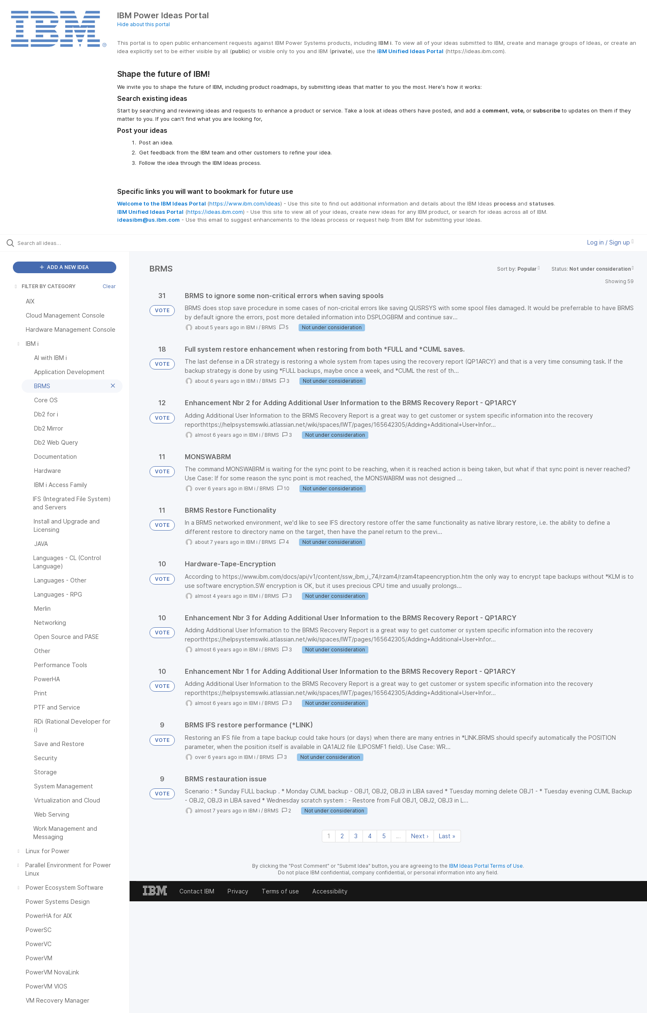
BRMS (269, 327)
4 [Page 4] (370, 835)
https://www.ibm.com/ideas (244, 203)
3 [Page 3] (356, 835)
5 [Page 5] (384, 835)
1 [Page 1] (328, 835)
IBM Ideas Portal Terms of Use (486, 866)
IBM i (251, 327)
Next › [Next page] (420, 835)
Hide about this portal (143, 24)
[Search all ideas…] (75, 243)
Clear (109, 286)
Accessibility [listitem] (330, 891)
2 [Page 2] (342, 835)
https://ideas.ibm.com (215, 211)
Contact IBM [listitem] (197, 891)
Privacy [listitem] (238, 891)
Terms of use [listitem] (280, 891)
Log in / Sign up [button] (610, 242)
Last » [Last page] (447, 835)
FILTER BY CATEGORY (44, 286)
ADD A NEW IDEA (64, 267)
